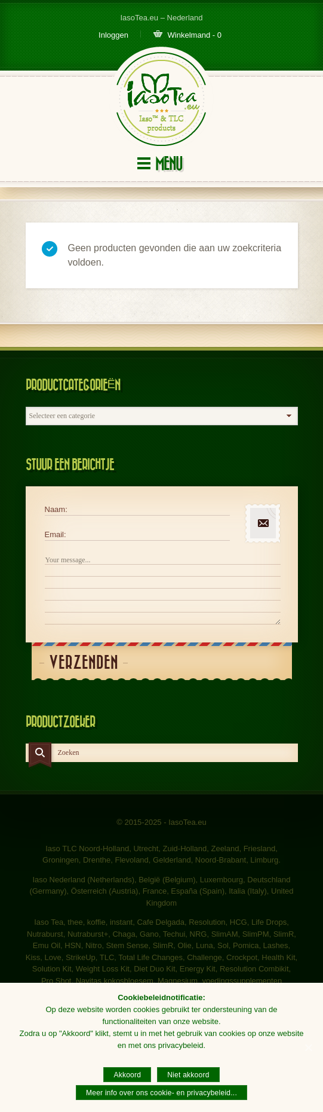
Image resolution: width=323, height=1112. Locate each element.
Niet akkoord (188, 1075)
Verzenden (83, 663)
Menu (168, 164)
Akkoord (127, 1075)
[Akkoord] (308, 1047)
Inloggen (113, 35)
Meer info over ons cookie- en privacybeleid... (161, 1093)
